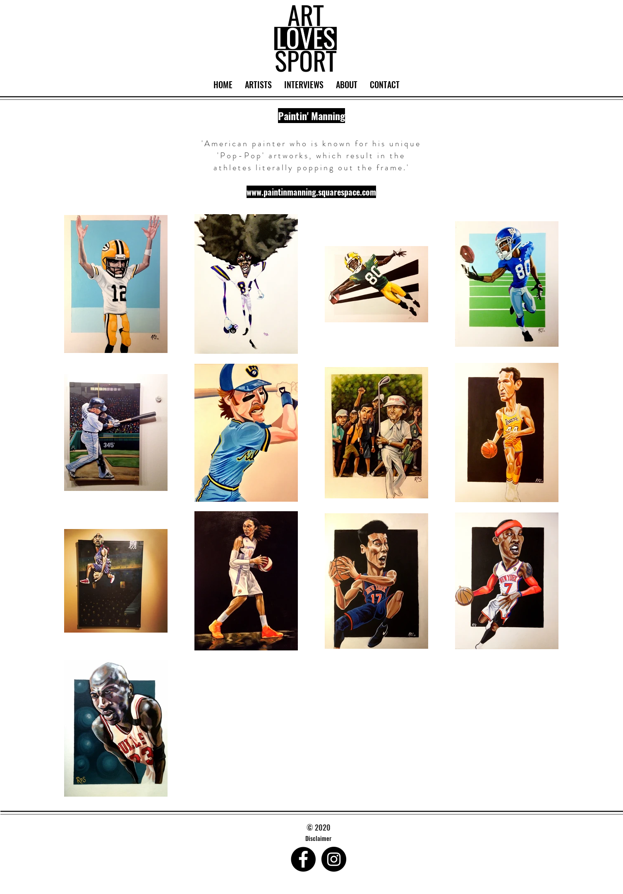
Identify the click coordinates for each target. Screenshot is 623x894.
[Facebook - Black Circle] (303, 859)
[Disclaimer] (318, 838)
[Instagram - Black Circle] (333, 859)
